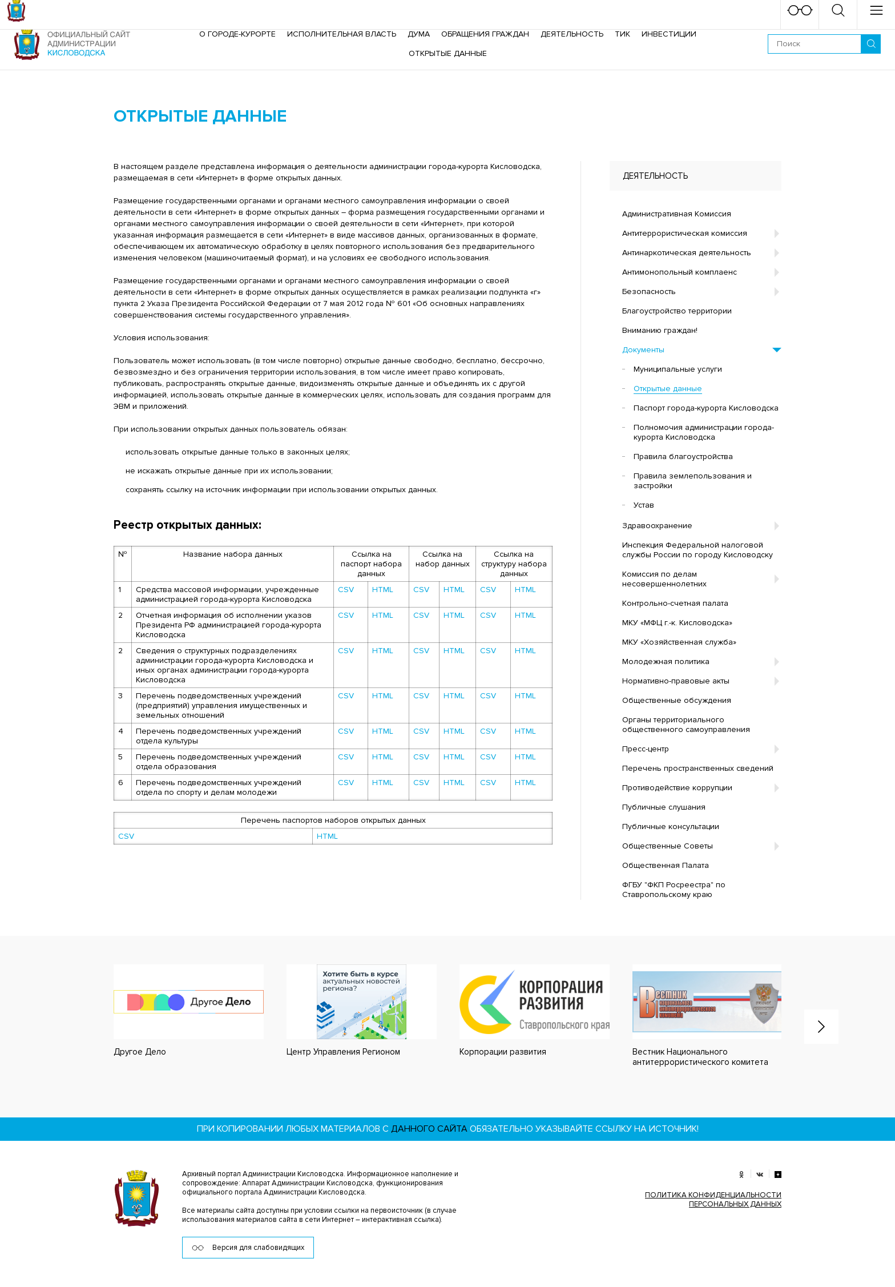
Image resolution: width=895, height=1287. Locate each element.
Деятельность (572, 34)
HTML (382, 589)
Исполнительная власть (341, 34)
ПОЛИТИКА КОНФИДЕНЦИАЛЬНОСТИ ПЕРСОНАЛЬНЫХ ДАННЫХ (713, 1200)
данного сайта (429, 1129)
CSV (346, 589)
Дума (419, 34)
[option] (177, 1010)
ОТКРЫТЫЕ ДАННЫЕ (448, 53)
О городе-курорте (237, 34)
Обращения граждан (485, 34)
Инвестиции (669, 34)
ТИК (622, 34)
